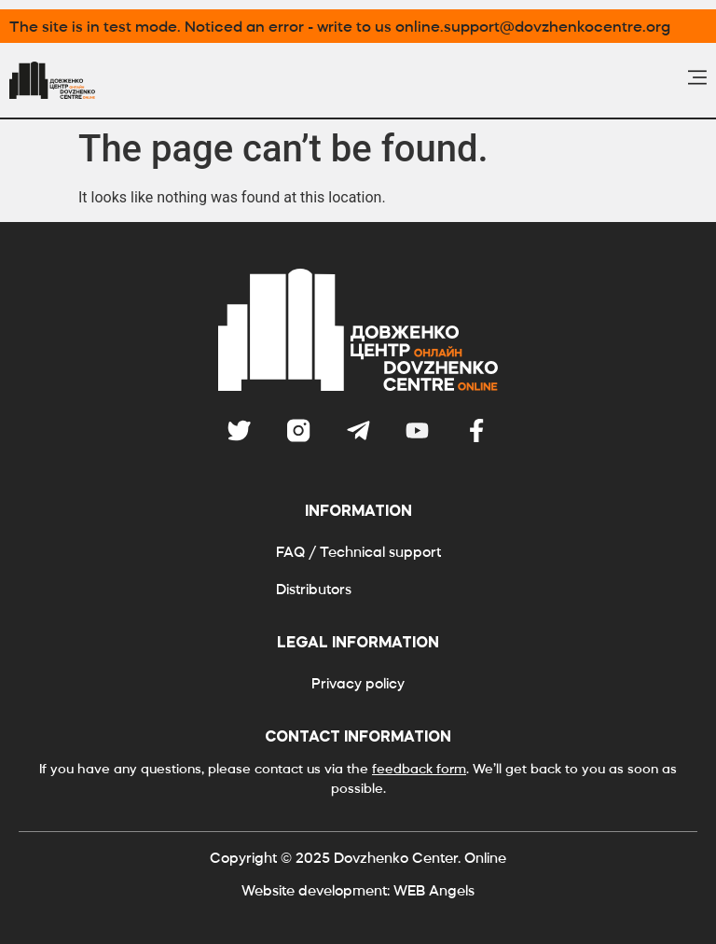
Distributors (313, 589)
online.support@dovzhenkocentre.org (532, 26)
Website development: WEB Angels (358, 890)
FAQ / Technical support (358, 552)
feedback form (419, 768)
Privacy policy (358, 683)
